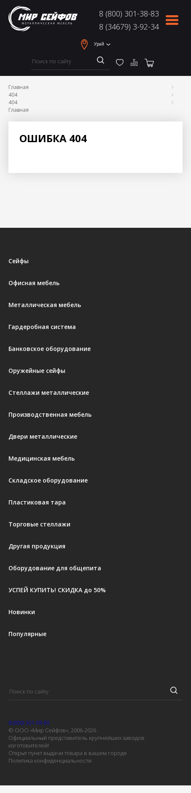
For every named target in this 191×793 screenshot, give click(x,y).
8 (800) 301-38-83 (129, 13)
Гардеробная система (42, 327)
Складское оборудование (48, 480)
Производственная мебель (49, 414)
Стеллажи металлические (48, 392)
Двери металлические (42, 436)
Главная (18, 87)
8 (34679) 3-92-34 (129, 27)
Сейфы (18, 261)
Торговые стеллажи (39, 524)
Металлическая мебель (44, 305)
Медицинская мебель (41, 458)
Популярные (27, 634)
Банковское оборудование (49, 349)
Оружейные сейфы (36, 371)
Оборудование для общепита (54, 568)
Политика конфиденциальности (49, 760)
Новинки (21, 612)
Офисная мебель (33, 283)
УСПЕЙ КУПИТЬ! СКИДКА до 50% (57, 590)
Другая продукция (36, 546)
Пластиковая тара (37, 502)
